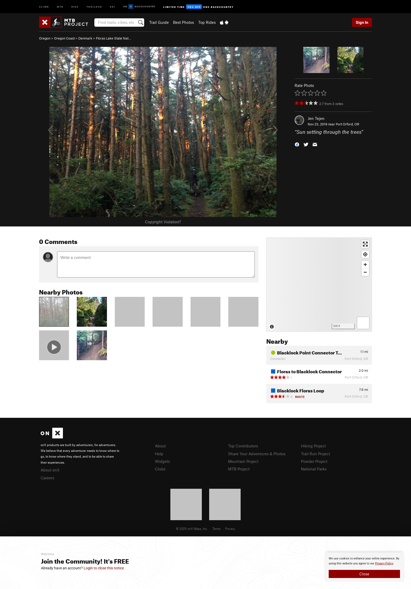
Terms (216, 528)
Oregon (44, 38)
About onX (50, 470)
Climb (44, 6)
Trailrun (94, 6)
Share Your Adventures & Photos (256, 453)
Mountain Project (243, 461)
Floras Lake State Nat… (113, 38)
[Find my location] (365, 254)
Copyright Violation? (163, 221)
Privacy (230, 528)
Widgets (162, 461)
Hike (75, 6)
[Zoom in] (365, 264)
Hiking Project (313, 445)
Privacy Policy (384, 563)
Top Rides (207, 22)
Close (364, 573)
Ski (112, 6)
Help (159, 453)
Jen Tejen (316, 118)
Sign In (362, 22)
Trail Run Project (315, 453)
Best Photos (183, 22)
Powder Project (314, 461)
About (160, 445)
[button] (297, 144)
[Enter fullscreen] (365, 244)
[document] (364, 567)
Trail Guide (159, 22)
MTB (60, 6)
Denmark (85, 38)
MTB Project (239, 468)
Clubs (160, 468)
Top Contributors (243, 445)
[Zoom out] (365, 272)
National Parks (314, 468)
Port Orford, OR (347, 124)
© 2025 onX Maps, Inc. (192, 528)
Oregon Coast (64, 38)
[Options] (363, 323)
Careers (47, 477)
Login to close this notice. (104, 568)
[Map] (319, 284)
